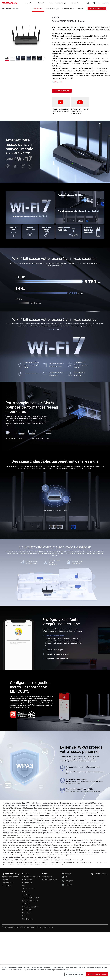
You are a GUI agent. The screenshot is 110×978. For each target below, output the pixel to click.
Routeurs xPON (27, 910)
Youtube (67, 884)
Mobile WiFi (26, 904)
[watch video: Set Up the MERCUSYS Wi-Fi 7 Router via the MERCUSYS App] (61, 102)
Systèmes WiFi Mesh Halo (31, 877)
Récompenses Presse (49, 880)
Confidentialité (7, 886)
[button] (44, 58)
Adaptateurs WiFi (28, 889)
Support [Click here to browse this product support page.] (80, 8)
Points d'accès (27, 913)
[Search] (88, 3)
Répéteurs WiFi (27, 883)
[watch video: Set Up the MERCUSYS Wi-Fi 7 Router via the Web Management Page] (80, 102)
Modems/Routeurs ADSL (30, 898)
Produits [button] (29, 3)
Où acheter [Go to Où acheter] (75, 3)
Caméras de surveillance (30, 907)
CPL (23, 886)
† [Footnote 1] (3, 803)
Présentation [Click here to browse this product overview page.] (38, 8)
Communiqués (47, 877)
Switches (25, 892)
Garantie (5, 880)
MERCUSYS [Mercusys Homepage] (9, 3)
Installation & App (52, 8)
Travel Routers (27, 895)
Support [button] (41, 3)
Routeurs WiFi (6, 8)
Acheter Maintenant (97, 8)
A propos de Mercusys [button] (58, 3)
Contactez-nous (7, 883)
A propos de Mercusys (10, 877)
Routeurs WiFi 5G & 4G (30, 901)
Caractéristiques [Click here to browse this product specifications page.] (68, 8)
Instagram (67, 881)
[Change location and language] (100, 3)
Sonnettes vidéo (27, 919)
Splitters (25, 916)
